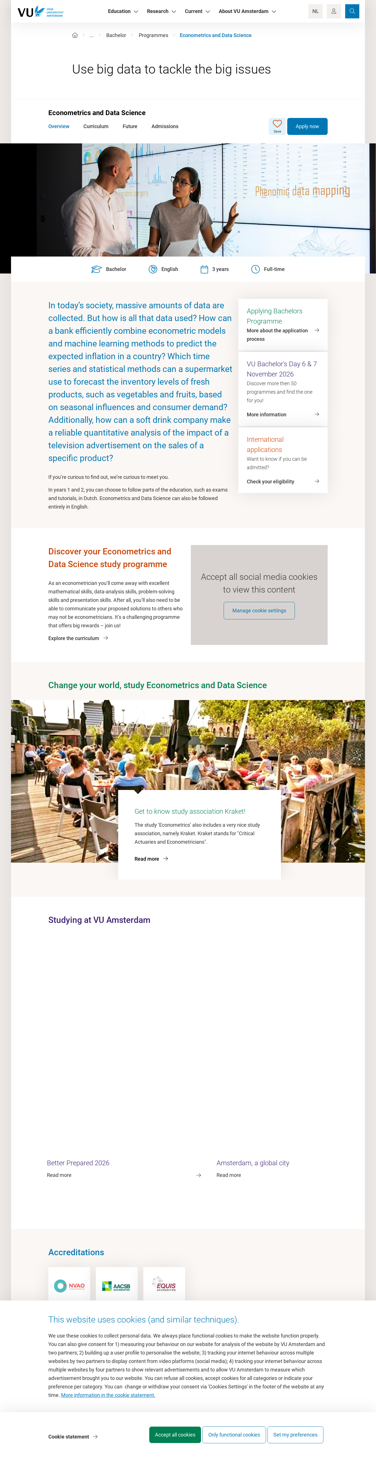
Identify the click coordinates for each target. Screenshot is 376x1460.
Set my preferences (295, 1439)
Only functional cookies (229, 1439)
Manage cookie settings (259, 617)
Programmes (153, 35)
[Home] (75, 35)
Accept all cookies (164, 1439)
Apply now (307, 126)
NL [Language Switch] (315, 11)
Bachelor (116, 35)
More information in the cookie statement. (108, 1399)
